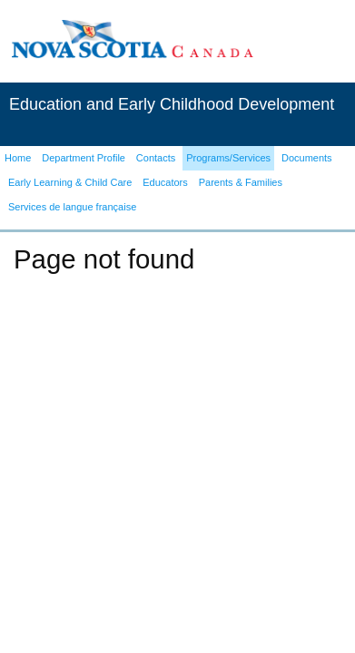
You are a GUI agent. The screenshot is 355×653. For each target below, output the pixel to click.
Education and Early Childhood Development (171, 104)
